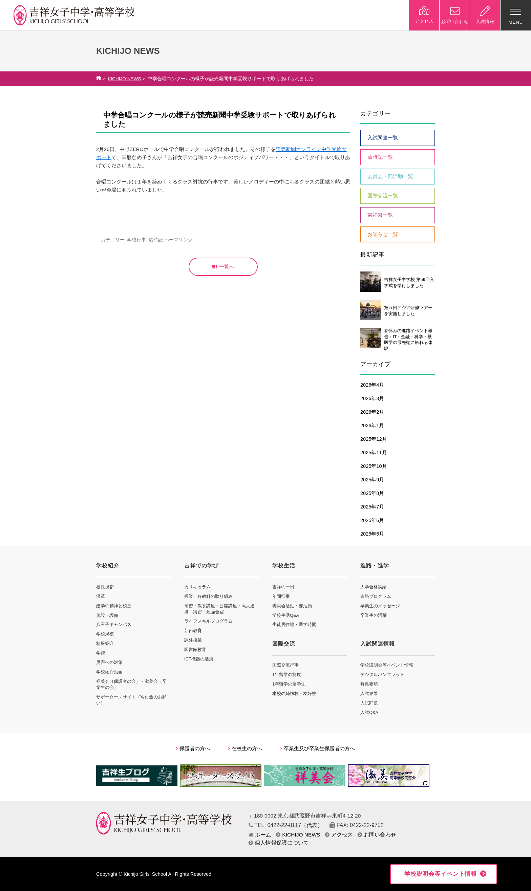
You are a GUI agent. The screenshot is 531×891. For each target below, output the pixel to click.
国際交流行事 (285, 665)
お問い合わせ (377, 835)
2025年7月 (372, 506)
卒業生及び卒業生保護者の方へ (317, 748)
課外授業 (193, 640)
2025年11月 (373, 452)
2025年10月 (373, 466)
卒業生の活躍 (373, 615)
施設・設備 (107, 615)
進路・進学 (374, 565)
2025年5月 (372, 534)
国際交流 (283, 644)
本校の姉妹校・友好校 (294, 693)
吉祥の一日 (283, 586)
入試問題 (369, 702)
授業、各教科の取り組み (208, 596)
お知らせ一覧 (382, 234)
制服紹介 (105, 643)
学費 (100, 652)
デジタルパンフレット (382, 674)
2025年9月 (372, 479)
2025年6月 (372, 520)
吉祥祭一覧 (380, 215)
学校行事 (136, 239)
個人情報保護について (279, 843)
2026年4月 (372, 385)
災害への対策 (109, 662)
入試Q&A (369, 712)
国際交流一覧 (382, 195)
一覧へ (223, 266)
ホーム (260, 835)
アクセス (339, 835)
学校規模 (105, 633)
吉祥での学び (201, 565)
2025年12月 (373, 439)
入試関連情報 (377, 644)
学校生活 (283, 565)
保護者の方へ (193, 748)
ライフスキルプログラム (208, 621)
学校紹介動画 (109, 671)
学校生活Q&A (285, 615)
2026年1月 (372, 425)
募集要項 (369, 684)
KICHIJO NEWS (124, 78)
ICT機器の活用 (198, 658)
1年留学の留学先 (288, 684)
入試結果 (369, 693)
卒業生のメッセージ (380, 605)
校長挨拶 (105, 586)
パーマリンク (178, 239)
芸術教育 (193, 630)
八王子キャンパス (113, 624)
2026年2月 (372, 412)
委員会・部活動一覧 (390, 176)
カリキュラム (197, 586)
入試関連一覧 (382, 137)
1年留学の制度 (286, 674)
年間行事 (281, 596)
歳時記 (156, 239)
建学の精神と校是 (113, 605)
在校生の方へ (245, 748)
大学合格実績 (373, 586)
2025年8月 (372, 493)
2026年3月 (372, 398)
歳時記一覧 (380, 157)
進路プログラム (375, 596)
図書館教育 (195, 649)
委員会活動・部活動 (292, 605)
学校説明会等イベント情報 (386, 665)
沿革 (100, 596)
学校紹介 (107, 565)
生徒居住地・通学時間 (294, 624)
